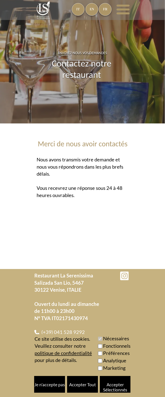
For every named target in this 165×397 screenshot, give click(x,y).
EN (92, 9)
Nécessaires (116, 338)
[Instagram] (124, 275)
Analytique (114, 360)
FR (105, 9)
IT (78, 9)
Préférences (116, 353)
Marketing (114, 368)
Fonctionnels (116, 346)
